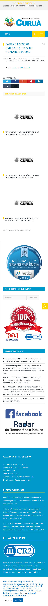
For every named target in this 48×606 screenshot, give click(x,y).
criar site (18, 563)
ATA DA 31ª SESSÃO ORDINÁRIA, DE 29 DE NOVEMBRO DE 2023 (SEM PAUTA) (22, 219)
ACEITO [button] (18, 600)
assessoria (21, 566)
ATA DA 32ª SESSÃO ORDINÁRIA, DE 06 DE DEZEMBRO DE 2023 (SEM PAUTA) (22, 176)
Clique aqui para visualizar (19, 67)
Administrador (12, 59)
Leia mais (24, 593)
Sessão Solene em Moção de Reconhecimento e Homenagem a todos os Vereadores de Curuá (24, 6)
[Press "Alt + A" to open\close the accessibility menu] (45, 306)
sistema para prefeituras (34, 563)
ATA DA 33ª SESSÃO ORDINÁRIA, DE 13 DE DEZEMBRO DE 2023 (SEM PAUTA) (22, 133)
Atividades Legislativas (15, 61)
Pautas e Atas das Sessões (35, 61)
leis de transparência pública (14, 572)
